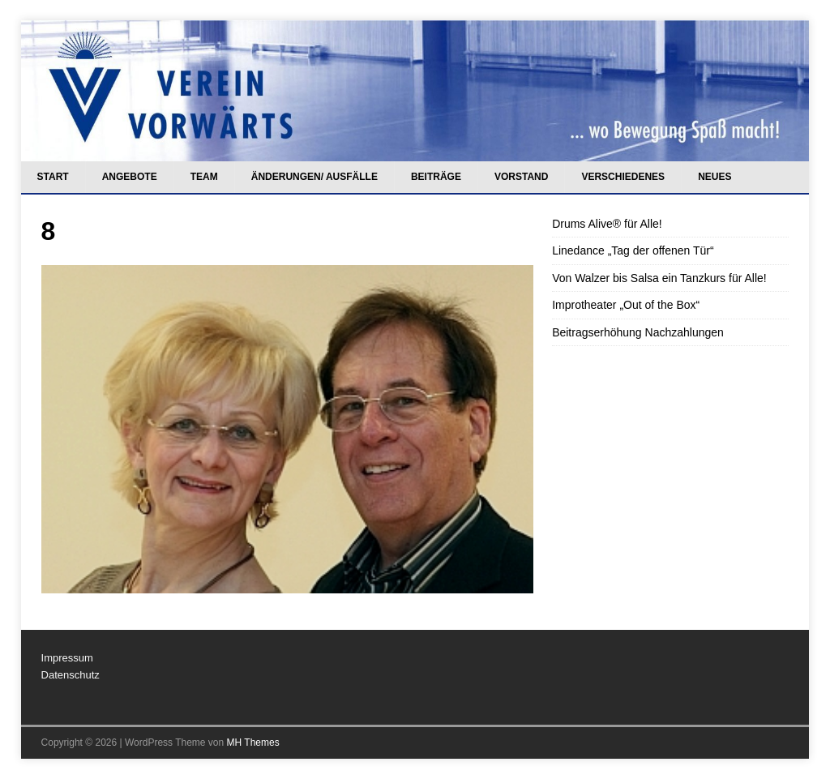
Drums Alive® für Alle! (607, 223)
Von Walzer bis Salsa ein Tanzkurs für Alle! (659, 278)
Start (53, 176)
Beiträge (436, 176)
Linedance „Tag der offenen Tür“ (633, 250)
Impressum (67, 658)
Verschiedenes (623, 176)
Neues (714, 176)
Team (204, 176)
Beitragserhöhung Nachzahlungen (638, 332)
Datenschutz (70, 675)
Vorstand (521, 176)
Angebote (129, 176)
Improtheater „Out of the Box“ (626, 304)
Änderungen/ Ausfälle (314, 176)
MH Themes (253, 742)
